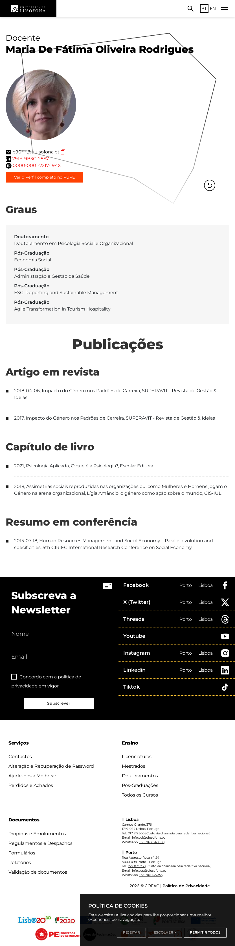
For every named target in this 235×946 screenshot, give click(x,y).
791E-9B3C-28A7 (30, 158)
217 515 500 (136, 833)
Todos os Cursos (140, 795)
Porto (185, 585)
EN (213, 8)
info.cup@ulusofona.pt (149, 871)
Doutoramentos (140, 775)
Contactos (20, 756)
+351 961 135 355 (150, 875)
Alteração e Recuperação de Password (51, 766)
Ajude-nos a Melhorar (32, 775)
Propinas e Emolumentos (37, 833)
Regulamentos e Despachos (40, 843)
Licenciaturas (136, 756)
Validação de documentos (37, 872)
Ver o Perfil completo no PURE (44, 177)
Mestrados (133, 766)
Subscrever (58, 703)
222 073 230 (137, 866)
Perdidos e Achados (30, 785)
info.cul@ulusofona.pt (148, 837)
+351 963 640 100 (151, 842)
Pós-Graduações (140, 785)
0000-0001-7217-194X (37, 165)
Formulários (21, 853)
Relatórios (19, 862)
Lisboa (205, 585)
